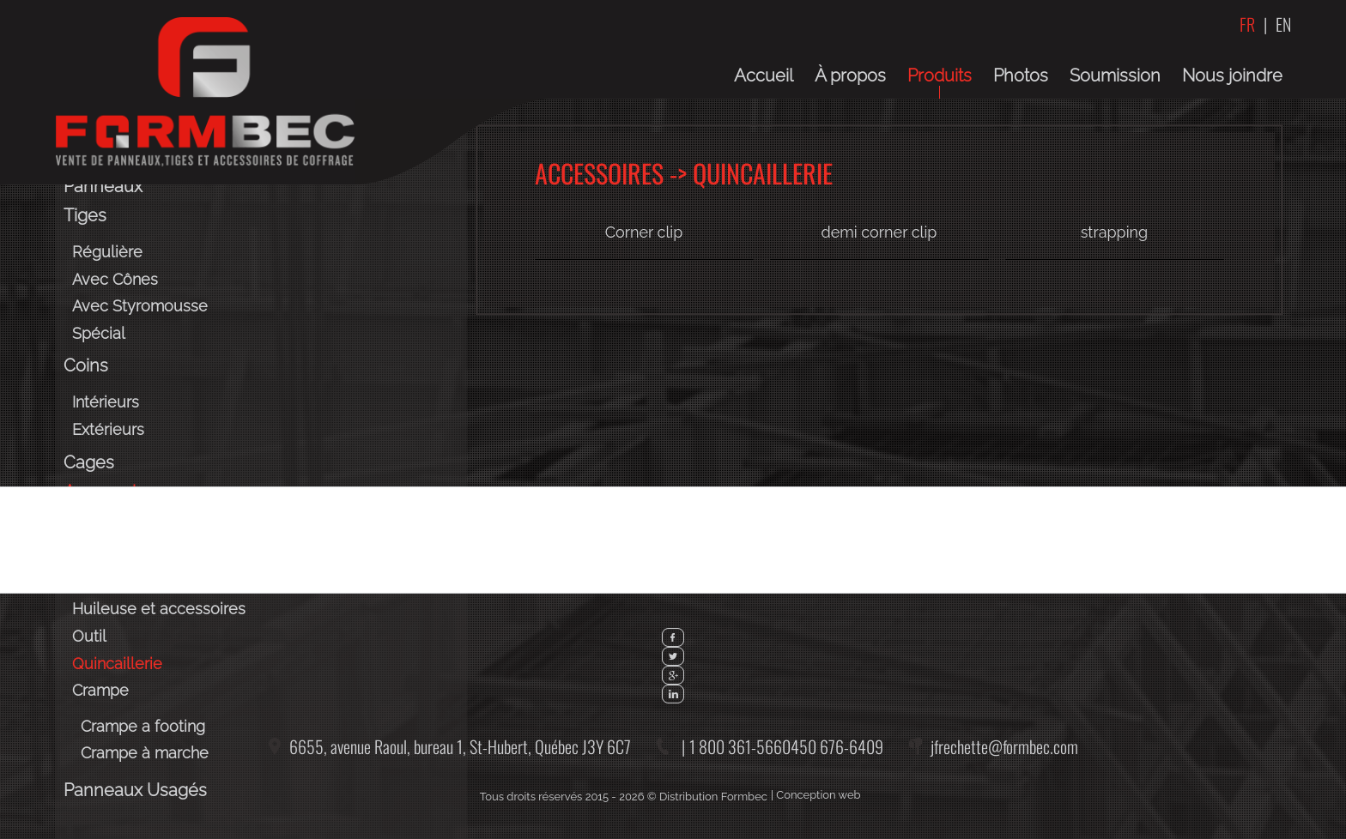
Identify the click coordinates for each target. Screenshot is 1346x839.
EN (1283, 24)
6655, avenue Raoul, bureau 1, (460, 746)
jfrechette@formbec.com (1004, 746)
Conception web (818, 794)
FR (1247, 24)
